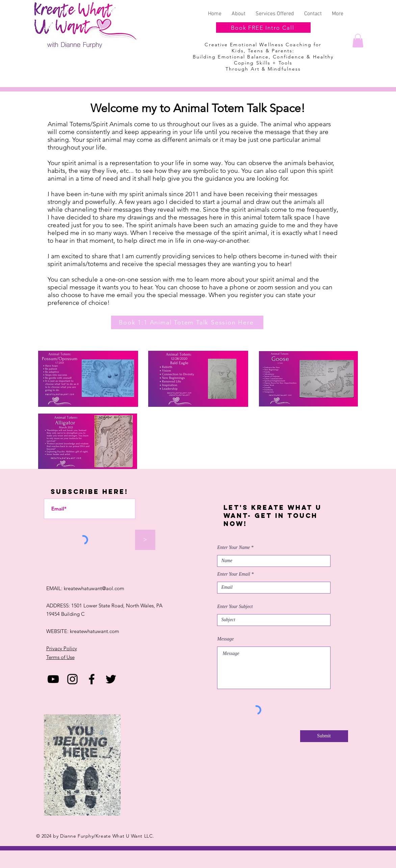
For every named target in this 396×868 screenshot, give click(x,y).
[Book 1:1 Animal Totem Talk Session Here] (187, 322)
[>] (145, 540)
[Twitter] (111, 679)
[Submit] (324, 736)
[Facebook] (92, 679)
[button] (358, 41)
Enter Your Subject (235, 606)
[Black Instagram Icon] (72, 679)
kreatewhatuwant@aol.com (94, 588)
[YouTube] (53, 679)
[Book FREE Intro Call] (263, 27)
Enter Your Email (233, 574)
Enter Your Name (233, 547)
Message (225, 639)
